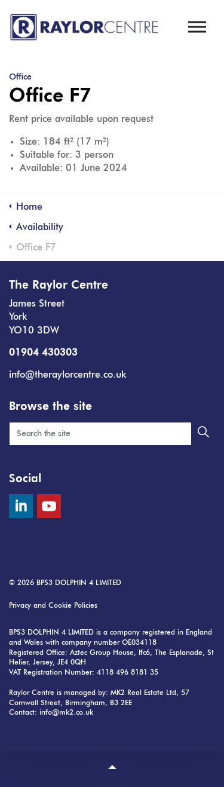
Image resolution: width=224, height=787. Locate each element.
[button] (203, 434)
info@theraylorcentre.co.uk (67, 375)
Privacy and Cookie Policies (53, 606)
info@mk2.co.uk (66, 712)
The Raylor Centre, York (85, 27)
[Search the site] (112, 434)
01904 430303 (43, 353)
